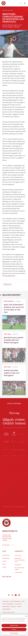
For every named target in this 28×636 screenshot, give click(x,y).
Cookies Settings (14, 633)
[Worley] (14, 455)
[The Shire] (14, 486)
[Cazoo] (8, 423)
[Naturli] (14, 470)
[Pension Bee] (22, 434)
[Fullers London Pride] (6, 434)
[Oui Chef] (22, 478)
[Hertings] (22, 442)
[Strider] (14, 449)
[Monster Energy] (14, 441)
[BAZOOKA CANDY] (6, 441)
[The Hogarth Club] (6, 493)
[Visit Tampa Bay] (14, 462)
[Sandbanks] (6, 486)
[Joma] (19, 419)
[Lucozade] (22, 493)
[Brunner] (6, 478)
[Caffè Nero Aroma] (14, 501)
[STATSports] (6, 455)
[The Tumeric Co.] (14, 493)
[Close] (25, 616)
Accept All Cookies (14, 625)
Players (4, 10)
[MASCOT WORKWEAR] (22, 462)
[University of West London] (6, 462)
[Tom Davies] (22, 486)
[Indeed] (19, 423)
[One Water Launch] (22, 470)
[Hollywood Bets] (14, 412)
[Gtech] (8, 419)
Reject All (14, 629)
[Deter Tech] (6, 449)
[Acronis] (22, 456)
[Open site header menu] (25, 3)
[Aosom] (22, 450)
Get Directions (6, 545)
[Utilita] (6, 470)
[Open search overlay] (21, 3)
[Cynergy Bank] (14, 434)
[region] (14, 625)
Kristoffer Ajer (7, 284)
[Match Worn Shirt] (14, 478)
